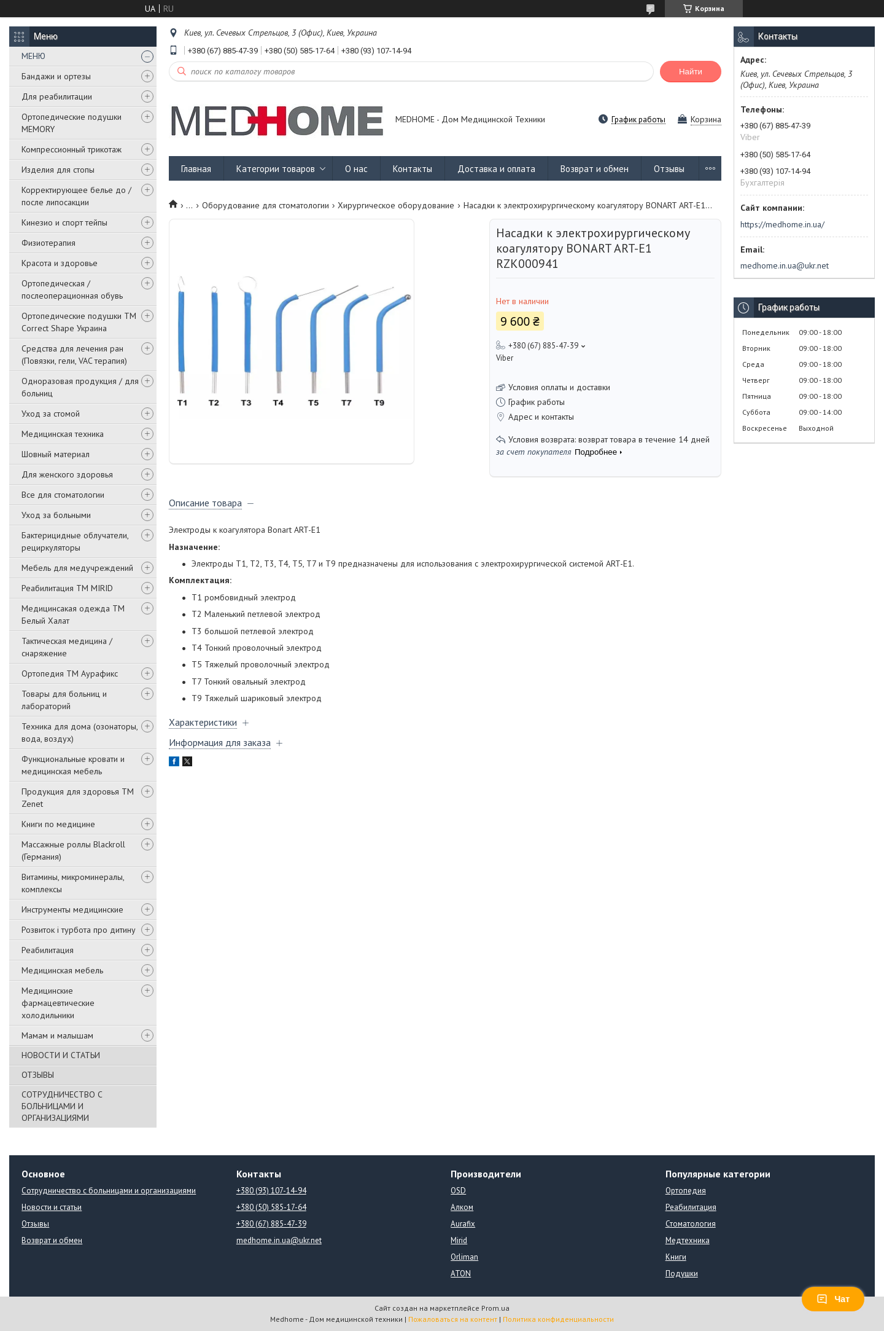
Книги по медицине (58, 824)
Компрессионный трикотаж (71, 149)
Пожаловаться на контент (452, 1319)
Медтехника (687, 1240)
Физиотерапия (48, 242)
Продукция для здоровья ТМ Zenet (77, 797)
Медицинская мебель (62, 970)
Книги (675, 1257)
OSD (458, 1190)
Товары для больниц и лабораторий (64, 700)
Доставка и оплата (496, 168)
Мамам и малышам (57, 1035)
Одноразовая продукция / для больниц (80, 387)
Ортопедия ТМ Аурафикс (69, 673)
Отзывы (669, 168)
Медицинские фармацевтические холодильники (58, 1003)
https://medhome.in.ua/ (782, 224)
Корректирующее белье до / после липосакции (76, 196)
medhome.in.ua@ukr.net (784, 265)
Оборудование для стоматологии (265, 205)
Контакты (412, 168)
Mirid (459, 1240)
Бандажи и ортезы (56, 76)
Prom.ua (495, 1308)
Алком (462, 1207)
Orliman (464, 1257)
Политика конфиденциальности (558, 1319)
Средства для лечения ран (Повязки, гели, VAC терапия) (74, 354)
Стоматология (690, 1224)
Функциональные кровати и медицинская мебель (73, 765)
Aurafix (463, 1224)
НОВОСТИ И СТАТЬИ (60, 1055)
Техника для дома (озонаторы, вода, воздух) (79, 732)
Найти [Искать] (690, 71)
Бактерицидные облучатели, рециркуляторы (74, 541)
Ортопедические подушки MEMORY (71, 123)
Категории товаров (275, 168)
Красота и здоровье (59, 263)
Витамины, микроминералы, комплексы (72, 883)
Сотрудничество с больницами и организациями (108, 1190)
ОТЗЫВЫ (37, 1074)
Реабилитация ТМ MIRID (67, 588)
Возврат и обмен (594, 168)
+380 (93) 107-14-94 (271, 1190)
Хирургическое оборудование (396, 205)
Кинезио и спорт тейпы (64, 222)
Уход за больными (56, 514)
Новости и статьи (51, 1207)
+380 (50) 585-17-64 (271, 1207)
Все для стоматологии (62, 494)
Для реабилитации (56, 96)
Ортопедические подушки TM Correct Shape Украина (78, 322)
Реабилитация (47, 950)
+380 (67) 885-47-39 (271, 1224)
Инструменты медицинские (72, 909)
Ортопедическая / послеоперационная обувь (72, 289)
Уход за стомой (50, 413)
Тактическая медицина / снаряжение (66, 647)
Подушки (681, 1273)
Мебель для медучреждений (77, 567)
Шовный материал (55, 454)
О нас (356, 168)
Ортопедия (685, 1190)
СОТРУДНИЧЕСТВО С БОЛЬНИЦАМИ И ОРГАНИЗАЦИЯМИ (62, 1106)
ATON (461, 1273)
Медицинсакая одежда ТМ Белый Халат (73, 614)
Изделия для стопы (58, 169)
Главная (196, 168)
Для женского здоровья (67, 474)
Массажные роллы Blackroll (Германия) (73, 850)
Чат (833, 1299)
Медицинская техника (62, 433)
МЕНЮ (33, 55)
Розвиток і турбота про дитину (78, 929)
